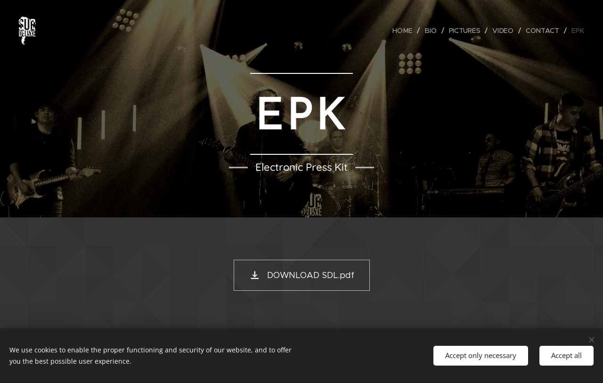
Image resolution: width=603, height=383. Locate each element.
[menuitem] (405, 30)
